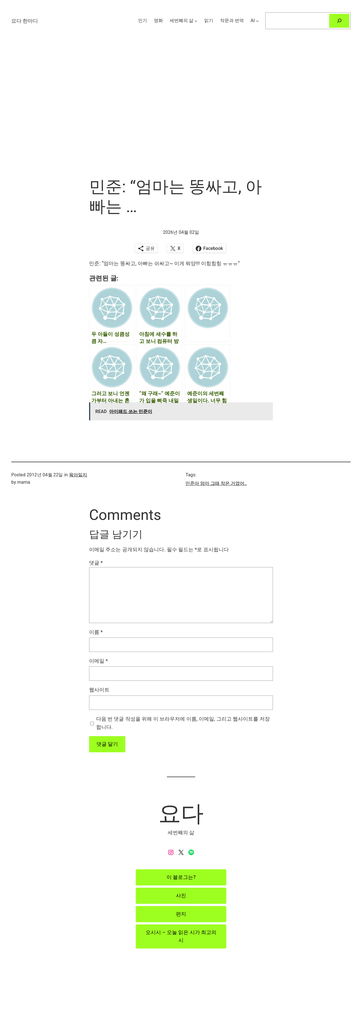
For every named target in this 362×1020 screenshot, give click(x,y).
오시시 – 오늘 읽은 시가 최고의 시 (181, 936)
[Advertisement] (181, 117)
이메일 (98, 661)
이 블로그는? (181, 877)
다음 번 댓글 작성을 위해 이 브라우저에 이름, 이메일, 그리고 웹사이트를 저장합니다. (183, 723)
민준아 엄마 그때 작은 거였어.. (216, 483)
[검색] (339, 21)
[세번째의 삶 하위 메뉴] (196, 20)
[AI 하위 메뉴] (257, 20)
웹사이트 (99, 690)
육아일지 (78, 474)
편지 (181, 914)
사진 (181, 895)
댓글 (96, 563)
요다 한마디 (24, 21)
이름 (96, 632)
